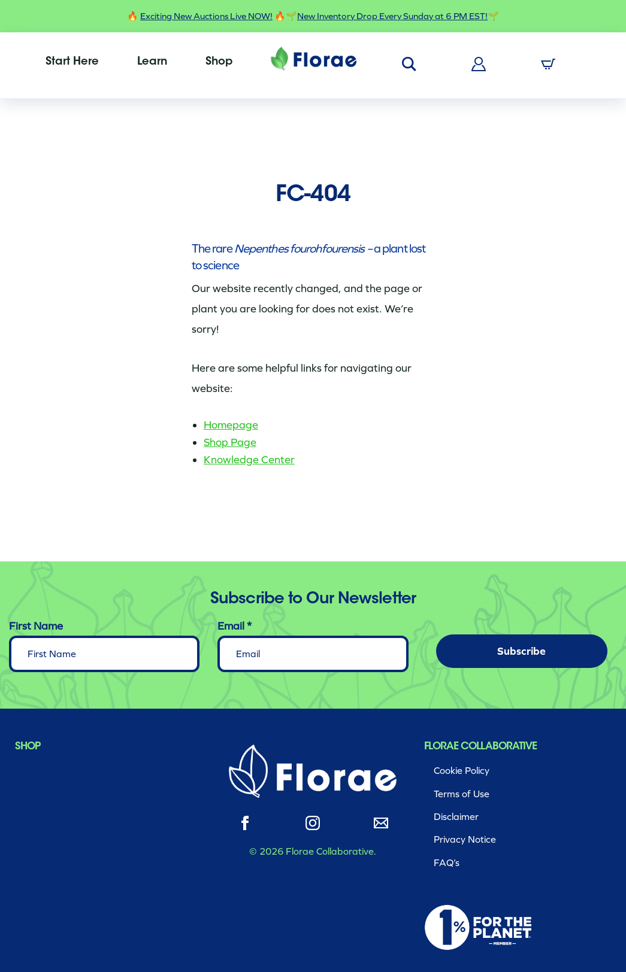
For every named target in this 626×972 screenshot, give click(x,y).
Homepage (231, 425)
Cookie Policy (461, 770)
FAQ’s (446, 862)
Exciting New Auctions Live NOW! (206, 16)
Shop (218, 62)
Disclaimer (456, 816)
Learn (152, 62)
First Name (36, 626)
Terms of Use (461, 794)
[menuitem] (72, 62)
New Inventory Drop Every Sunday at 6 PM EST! (392, 16)
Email (234, 626)
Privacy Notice (465, 839)
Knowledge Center (249, 459)
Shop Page (230, 442)
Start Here (72, 62)
